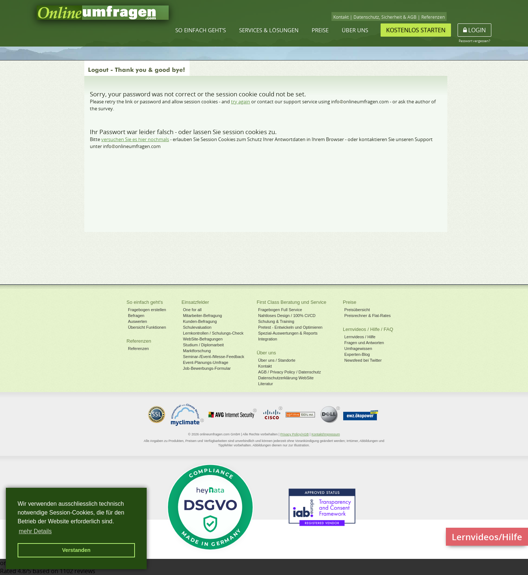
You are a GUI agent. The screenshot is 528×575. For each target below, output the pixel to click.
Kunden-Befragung (200, 321)
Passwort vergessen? (474, 40)
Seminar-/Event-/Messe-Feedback (213, 356)
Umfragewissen (358, 348)
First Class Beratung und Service (291, 302)
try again (240, 101)
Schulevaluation (197, 327)
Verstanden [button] (76, 550)
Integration (267, 339)
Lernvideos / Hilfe (359, 337)
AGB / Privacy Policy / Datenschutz (289, 372)
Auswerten (137, 321)
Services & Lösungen (268, 30)
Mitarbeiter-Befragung (202, 315)
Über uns (355, 30)
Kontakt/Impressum (325, 434)
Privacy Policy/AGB (294, 434)
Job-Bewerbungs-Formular (207, 368)
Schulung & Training (276, 321)
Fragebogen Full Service (280, 309)
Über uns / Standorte (277, 360)
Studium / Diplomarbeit (203, 345)
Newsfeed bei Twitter (363, 360)
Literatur (265, 384)
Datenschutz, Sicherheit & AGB (385, 17)
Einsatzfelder (195, 302)
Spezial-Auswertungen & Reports (288, 333)
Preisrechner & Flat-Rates (367, 315)
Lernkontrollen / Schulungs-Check (213, 333)
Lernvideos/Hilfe (487, 537)
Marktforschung (197, 351)
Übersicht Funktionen (147, 327)
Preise (320, 30)
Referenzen (433, 17)
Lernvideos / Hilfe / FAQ (368, 329)
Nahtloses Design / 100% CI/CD (287, 315)
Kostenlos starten (415, 30)
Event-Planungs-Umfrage (205, 362)
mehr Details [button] (35, 531)
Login (474, 30)
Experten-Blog (357, 354)
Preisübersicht (357, 309)
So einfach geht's (200, 30)
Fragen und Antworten (364, 342)
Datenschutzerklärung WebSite (286, 378)
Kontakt (341, 17)
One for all (192, 309)
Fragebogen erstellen (147, 309)
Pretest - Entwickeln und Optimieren (290, 327)
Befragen (136, 315)
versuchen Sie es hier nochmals (135, 139)
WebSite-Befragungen (203, 339)
